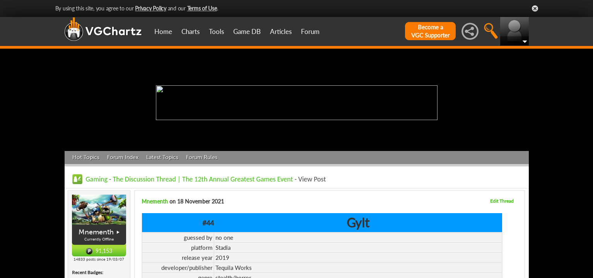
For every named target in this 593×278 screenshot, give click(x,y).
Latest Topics (162, 157)
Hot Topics (85, 157)
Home (163, 31)
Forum (310, 31)
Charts (190, 31)
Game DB (247, 31)
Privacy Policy (150, 8)
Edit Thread (502, 201)
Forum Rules (201, 157)
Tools (216, 31)
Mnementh (96, 232)
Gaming (97, 179)
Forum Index (122, 157)
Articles (281, 31)
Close (535, 8)
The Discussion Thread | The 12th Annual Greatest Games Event (203, 179)
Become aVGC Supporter (430, 31)
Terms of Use (202, 8)
